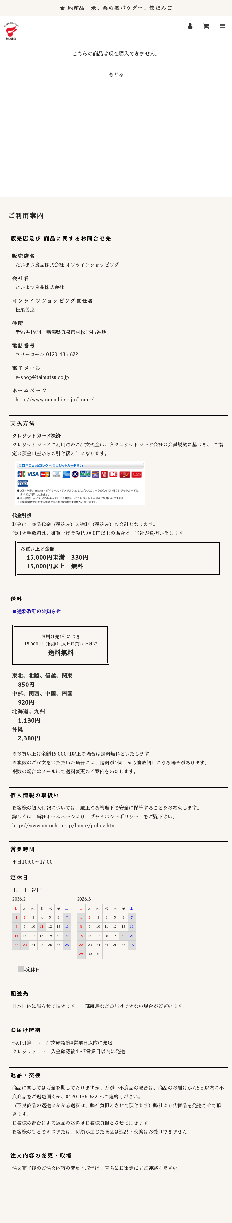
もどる (116, 74)
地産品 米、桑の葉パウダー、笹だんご (116, 8)
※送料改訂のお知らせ (36, 611)
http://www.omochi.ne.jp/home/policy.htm (64, 825)
